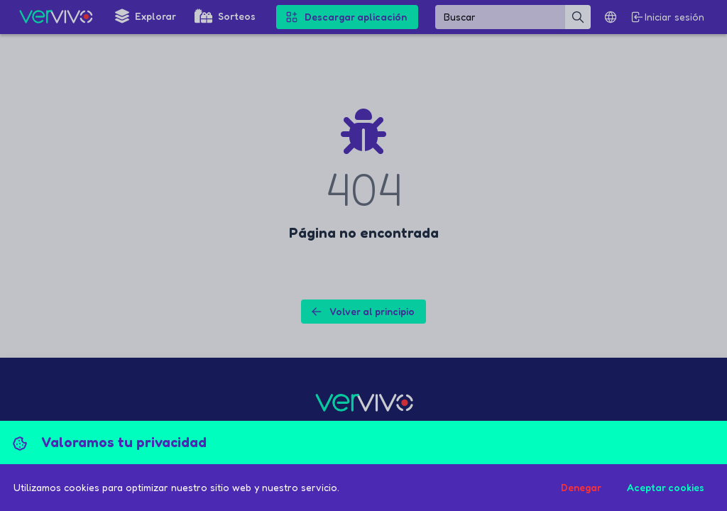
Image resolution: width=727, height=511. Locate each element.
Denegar (581, 487)
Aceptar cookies (665, 487)
